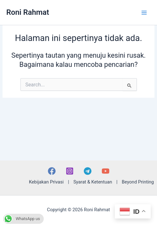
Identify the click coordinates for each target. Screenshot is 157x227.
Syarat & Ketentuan (92, 182)
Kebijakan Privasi (46, 182)
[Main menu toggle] (144, 12)
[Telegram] (88, 171)
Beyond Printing (138, 182)
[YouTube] (105, 171)
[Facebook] (52, 171)
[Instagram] (70, 171)
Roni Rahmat (27, 12)
